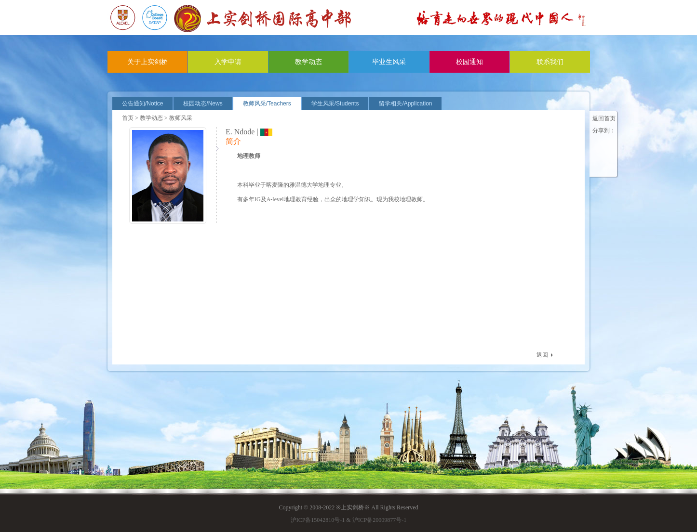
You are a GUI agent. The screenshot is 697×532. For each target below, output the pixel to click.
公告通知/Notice (142, 103)
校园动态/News (202, 103)
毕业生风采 (389, 61)
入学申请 (227, 61)
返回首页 (604, 118)
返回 (542, 354)
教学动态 (308, 61)
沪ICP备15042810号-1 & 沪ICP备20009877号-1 (349, 520)
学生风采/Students (335, 103)
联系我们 (549, 61)
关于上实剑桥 (147, 61)
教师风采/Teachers (267, 103)
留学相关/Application (405, 103)
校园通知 (469, 61)
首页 (128, 118)
